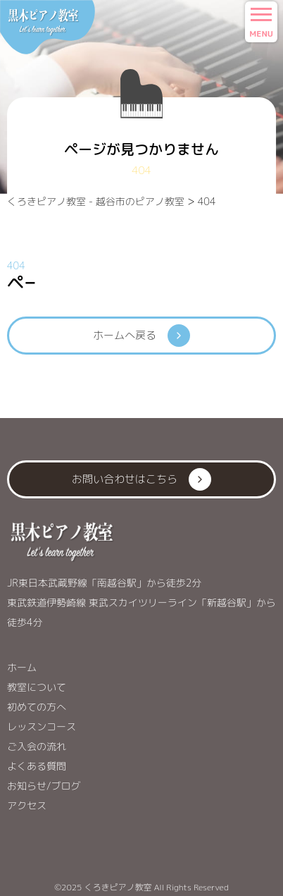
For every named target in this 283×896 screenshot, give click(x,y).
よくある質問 (36, 766)
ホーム (22, 667)
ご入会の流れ (36, 746)
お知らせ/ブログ (44, 785)
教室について (36, 687)
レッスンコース (41, 726)
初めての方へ (36, 706)
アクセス (26, 805)
